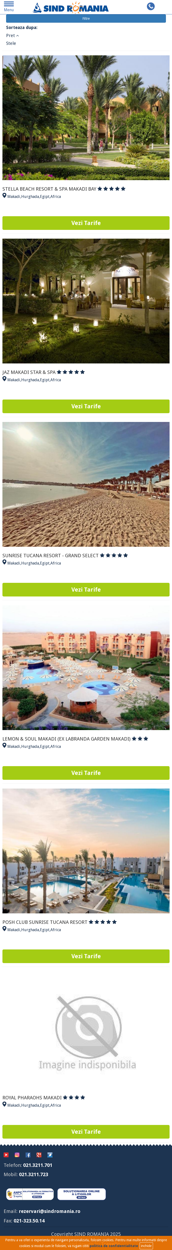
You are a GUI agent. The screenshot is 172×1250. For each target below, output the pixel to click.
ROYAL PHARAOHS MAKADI (43, 1098)
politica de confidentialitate (114, 1246)
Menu (9, 7)
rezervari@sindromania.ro (49, 1211)
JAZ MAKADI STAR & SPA (43, 372)
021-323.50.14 (29, 1221)
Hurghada (30, 196)
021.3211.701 (37, 1165)
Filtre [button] (86, 18)
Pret (12, 35)
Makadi (13, 196)
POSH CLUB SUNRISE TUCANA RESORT (59, 922)
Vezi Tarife (86, 223)
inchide (146, 1246)
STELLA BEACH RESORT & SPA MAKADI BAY (63, 189)
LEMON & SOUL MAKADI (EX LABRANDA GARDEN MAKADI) (75, 739)
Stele (11, 43)
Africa (55, 196)
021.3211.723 (33, 1174)
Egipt (44, 196)
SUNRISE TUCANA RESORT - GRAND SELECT (65, 555)
